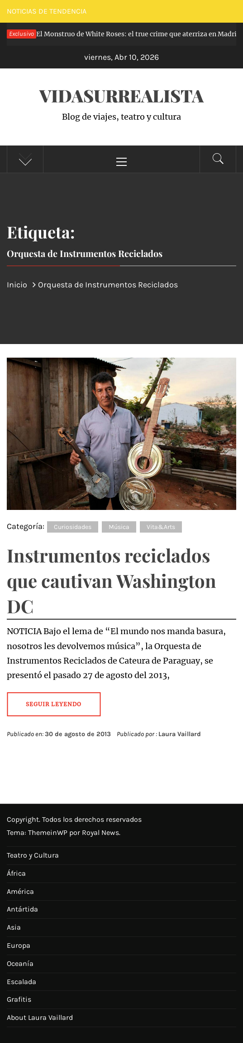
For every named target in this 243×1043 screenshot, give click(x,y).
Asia (14, 927)
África (16, 873)
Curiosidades (72, 527)
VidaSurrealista (121, 95)
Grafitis (19, 999)
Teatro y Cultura (33, 855)
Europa (18, 945)
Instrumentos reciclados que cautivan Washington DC (111, 580)
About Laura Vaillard (40, 1017)
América (20, 891)
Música (119, 527)
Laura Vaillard (179, 734)
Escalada (21, 981)
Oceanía (20, 963)
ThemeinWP (48, 832)
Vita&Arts (161, 527)
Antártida (22, 909)
